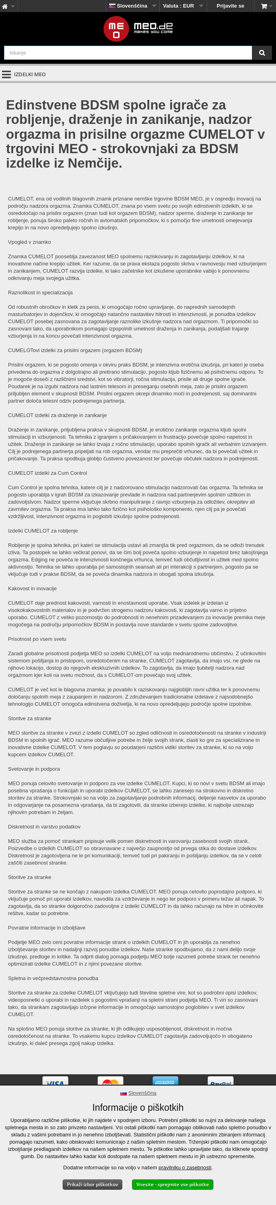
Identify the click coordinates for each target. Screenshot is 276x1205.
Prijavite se (230, 6)
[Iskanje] (262, 53)
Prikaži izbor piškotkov (92, 1184)
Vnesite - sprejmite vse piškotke (172, 1184)
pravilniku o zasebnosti (184, 1167)
